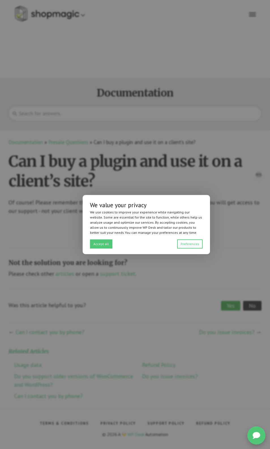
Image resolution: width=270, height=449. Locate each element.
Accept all (101, 243)
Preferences (190, 243)
